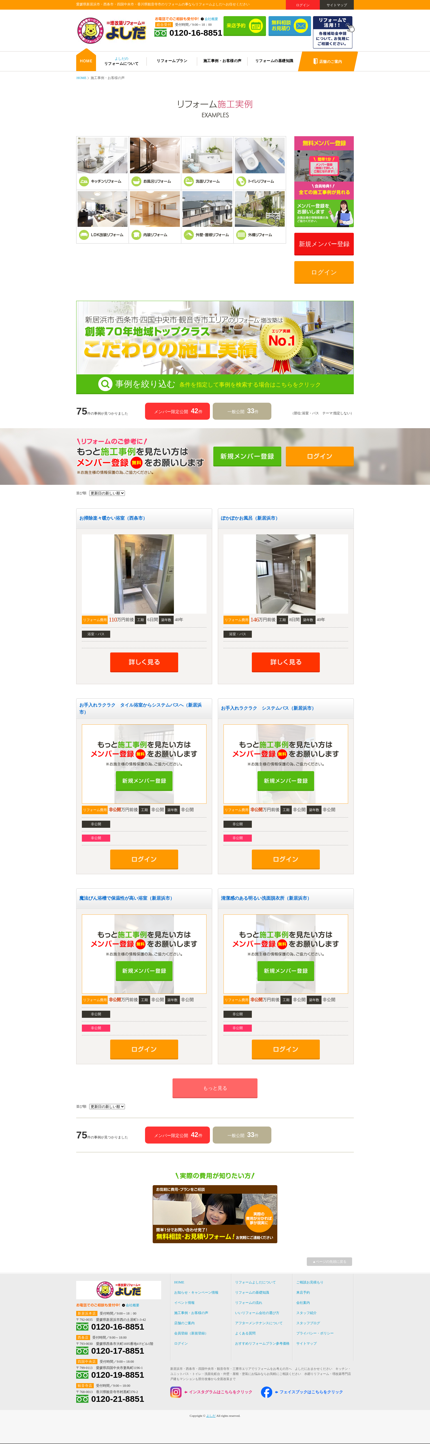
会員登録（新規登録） (191, 1333)
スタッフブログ (308, 1323)
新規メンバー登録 (324, 244)
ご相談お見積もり (309, 1282)
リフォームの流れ (248, 1303)
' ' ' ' (107, 493)
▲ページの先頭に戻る (329, 1262)
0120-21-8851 (117, 1399)
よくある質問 (245, 1333)
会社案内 (303, 1303)
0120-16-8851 (195, 33)
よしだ (211, 1415)
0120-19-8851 (117, 1375)
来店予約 (303, 1292)
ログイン (303, 5)
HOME (81, 78)
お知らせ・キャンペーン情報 (196, 1292)
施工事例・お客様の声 (191, 1313)
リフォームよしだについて (255, 1282)
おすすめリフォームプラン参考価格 (262, 1343)
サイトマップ (337, 5)
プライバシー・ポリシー (315, 1333)
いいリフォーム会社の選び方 (257, 1313)
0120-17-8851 (117, 1351)
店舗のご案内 (184, 1323)
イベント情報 (184, 1303)
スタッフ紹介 (306, 1313)
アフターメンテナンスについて (259, 1323)
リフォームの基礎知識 (252, 1292)
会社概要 (211, 19)
